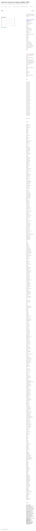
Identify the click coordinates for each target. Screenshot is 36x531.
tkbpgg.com (27, 396)
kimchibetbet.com (28, 250)
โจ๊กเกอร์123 (27, 499)
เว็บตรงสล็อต (27, 490)
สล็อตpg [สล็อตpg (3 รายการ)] (31, 520)
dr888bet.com (28, 200)
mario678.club (28, 275)
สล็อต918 (27, 469)
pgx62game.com (28, 318)
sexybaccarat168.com (29, 358)
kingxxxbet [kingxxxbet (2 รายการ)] (31, 508)
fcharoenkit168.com (29, 210)
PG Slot (27, 299)
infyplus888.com (28, 237)
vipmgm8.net (28, 419)
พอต (26, 450)
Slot (26, 367)
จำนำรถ (27, 436)
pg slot (27, 65)
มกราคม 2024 (28, 114)
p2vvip (27, 295)
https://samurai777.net (29, 44)
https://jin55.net (28, 24)
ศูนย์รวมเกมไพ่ (28, 456)
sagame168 (27, 346)
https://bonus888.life (29, 29)
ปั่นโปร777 (27, 448)
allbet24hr (27, 151)
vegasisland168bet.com (29, 416)
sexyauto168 (28, 357)
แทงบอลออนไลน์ (28, 498)
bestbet (27, 171)
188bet (27, 130)
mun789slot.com (28, 285)
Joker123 (27, 245)
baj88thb (27, 167)
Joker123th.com (28, 248)
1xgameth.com (28, 135)
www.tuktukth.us (28, 426)
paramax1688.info (28, 297)
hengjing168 (27, 231)
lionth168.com (28, 258)
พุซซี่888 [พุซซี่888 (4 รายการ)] (30, 516)
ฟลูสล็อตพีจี (27, 452)
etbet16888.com (28, 207)
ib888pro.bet (28, 236)
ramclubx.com (28, 332)
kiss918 (27, 40)
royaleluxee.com (28, 341)
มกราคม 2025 (28, 100)
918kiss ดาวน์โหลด (28, 140)
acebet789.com (28, 148)
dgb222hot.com (28, 196)
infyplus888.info (28, 238)
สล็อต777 (27, 466)
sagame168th (28, 347)
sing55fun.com (28, 362)
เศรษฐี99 (27, 496)
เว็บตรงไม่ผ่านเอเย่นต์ (29, 491)
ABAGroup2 (27, 146)
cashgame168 (28, 188)
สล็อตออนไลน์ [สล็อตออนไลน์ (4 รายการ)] (28, 520)
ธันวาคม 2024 (28, 101)
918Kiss (27, 139)
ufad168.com (28, 402)
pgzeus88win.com (28, 319)
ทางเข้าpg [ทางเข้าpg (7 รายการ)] (28, 515)
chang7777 (27, 191)
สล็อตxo (27, 473)
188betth (27, 131)
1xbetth (27, 38)
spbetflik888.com (28, 376)
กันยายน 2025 (28, 91)
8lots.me (27, 138)
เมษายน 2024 (28, 110)
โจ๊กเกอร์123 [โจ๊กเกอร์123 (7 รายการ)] (28, 523)
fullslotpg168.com (28, 220)
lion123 (27, 257)
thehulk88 (27, 391)
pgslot (27, 48)
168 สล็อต (27, 126)
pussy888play (28, 330)
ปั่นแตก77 (27, 447)
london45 (27, 262)
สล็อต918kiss (28, 470)
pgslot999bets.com (28, 316)
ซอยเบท (27, 437)
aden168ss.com (28, 149)
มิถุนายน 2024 (28, 108)
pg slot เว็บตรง (28, 300)
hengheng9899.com (28, 230)
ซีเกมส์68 (27, 438)
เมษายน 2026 (28, 84)
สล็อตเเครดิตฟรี (28, 480)
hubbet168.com (28, 235)
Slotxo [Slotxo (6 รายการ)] (27, 514)
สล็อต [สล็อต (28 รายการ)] (27, 518)
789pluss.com (28, 137)
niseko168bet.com (28, 288)
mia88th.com (28, 278)
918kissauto (27, 141)
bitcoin (27, 179)
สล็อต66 (27, 463)
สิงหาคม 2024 (28, 106)
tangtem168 (27, 387)
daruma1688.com (28, 195)
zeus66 (27, 430)
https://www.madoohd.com (30, 57)
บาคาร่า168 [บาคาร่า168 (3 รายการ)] (27, 516)
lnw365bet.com (28, 261)
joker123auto (28, 246)
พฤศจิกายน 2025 (28, 89)
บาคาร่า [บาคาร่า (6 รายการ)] (31, 515)
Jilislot (27, 241)
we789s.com (27, 422)
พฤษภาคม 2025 (28, 96)
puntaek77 (27, 327)
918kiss (27, 56)
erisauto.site (27, 206)
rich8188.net (27, 338)
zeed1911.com (28, 429)
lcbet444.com (28, 256)
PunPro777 (27, 325)
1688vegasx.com (28, 127)
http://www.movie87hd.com (30, 60)
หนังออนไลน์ (27, 483)
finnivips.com (28, 211)
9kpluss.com (28, 144)
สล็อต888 (27, 30)
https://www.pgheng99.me (29, 67)
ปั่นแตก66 (27, 446)
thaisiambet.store (28, 389)
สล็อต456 (27, 462)
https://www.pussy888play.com (30, 61)
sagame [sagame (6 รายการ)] (27, 513)
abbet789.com (28, 147)
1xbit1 (27, 134)
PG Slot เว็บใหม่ (28, 301)
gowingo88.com (28, 228)
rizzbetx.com (28, 339)
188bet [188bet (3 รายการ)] (27, 504)
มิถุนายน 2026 (28, 81)
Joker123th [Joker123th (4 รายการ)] (28, 508)
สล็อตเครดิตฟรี (28, 477)
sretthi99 (27, 378)
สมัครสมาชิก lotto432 (29, 457)
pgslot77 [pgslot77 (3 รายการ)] (27, 512)
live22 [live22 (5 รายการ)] (34, 508)
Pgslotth (27, 317)
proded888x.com (28, 320)
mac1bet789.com (28, 271)
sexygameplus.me (28, 359)
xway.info (27, 428)
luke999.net (27, 269)
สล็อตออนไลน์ (28, 476)
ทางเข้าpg (27, 440)
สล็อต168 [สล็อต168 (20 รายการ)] (28, 519)
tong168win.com (28, 398)
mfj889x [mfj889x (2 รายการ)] (29, 509)
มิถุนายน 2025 (28, 95)
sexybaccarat (28, 64)
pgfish (27, 305)
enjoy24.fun (27, 205)
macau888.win (28, 272)
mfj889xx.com (28, 277)
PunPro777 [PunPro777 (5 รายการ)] (28, 512)
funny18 (27, 39)
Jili (26, 240)
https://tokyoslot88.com (29, 45)
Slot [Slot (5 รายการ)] (33, 513)
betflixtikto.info (28, 175)
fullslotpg (27, 219)
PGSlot (27, 310)
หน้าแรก (2, 6)
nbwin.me (27, 287)
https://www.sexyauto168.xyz (30, 34)
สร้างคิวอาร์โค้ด (28, 459)
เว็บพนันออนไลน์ (28, 493)
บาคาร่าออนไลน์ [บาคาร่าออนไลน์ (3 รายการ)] (31, 516)
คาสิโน (27, 432)
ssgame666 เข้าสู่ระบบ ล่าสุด (30, 381)
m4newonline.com (28, 270)
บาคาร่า (27, 441)
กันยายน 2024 (28, 105)
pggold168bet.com (28, 306)
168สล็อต (27, 129)
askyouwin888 (28, 160)
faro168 (27, 74)
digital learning (28, 197)
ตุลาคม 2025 (27, 90)
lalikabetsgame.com (29, 255)
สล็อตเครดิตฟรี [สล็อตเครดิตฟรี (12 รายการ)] (29, 521)
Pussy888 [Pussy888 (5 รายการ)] (31, 512)
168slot (27, 128)
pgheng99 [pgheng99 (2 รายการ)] (31, 510)
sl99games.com (28, 366)
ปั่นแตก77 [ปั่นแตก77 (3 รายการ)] (27, 516)
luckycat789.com (28, 267)
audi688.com (28, 161)
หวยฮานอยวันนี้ (28, 486)
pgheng (27, 308)
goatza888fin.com (28, 225)
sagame (27, 58)
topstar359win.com (28, 399)
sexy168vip (27, 356)
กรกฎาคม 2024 (28, 107)
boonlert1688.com (28, 185)
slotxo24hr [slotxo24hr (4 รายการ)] (30, 514)
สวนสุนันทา (27, 482)
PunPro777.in (28, 326)
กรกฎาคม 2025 (28, 94)
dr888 (27, 199)
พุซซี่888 (27, 451)
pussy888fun (28, 329)
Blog (6, 6)
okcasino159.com (28, 291)
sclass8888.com (28, 351)
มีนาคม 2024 (28, 111)
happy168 (27, 229)
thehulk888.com (28, 392)
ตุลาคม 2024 (27, 104)
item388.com (28, 239)
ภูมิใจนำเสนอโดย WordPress (4, 529)
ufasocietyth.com (28, 409)
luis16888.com (28, 268)
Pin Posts (31, 6)
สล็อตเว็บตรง (27, 27)
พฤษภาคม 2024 (28, 109)
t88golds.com (28, 386)
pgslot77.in (27, 312)
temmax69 (27, 388)
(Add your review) (3, 27)
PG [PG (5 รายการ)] (31, 509)
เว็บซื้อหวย (27, 489)
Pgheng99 (27, 309)
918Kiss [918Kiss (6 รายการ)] (29, 504)
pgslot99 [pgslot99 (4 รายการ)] (30, 512)
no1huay (27, 289)
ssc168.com (27, 379)
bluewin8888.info (28, 180)
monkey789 (27, 280)
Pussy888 (27, 328)
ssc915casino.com (28, 380)
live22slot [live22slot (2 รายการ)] (27, 509)
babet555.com (28, 165)
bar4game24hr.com (28, 168)
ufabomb (27, 401)
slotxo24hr (27, 35)
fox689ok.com (28, 216)
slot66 (27, 26)
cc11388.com (28, 190)
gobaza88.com (28, 226)
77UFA (27, 136)
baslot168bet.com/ (28, 170)
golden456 (27, 227)
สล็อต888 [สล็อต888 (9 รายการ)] (28, 520)
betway (27, 177)
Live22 (27, 259)
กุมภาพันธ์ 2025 (28, 99)
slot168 (27, 371)
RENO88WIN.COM (28, 336)
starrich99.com (28, 382)
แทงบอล (27, 497)
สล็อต (27, 460)
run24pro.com (28, 342)
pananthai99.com (28, 296)
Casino (27, 189)
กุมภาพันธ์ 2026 (28, 86)
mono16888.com (28, 282)
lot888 (27, 265)
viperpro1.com (28, 418)
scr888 (27, 352)
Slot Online (27, 368)
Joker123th (27, 247)
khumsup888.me (28, 249)
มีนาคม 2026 (28, 85)
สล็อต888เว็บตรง (28, 468)
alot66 (27, 155)
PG (26, 298)
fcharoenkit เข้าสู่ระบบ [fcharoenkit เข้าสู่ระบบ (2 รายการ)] (28, 506)
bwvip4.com (27, 186)
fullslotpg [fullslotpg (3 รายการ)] (32, 506)
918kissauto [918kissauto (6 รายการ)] (28, 505)
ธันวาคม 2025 (28, 88)
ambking (27, 156)
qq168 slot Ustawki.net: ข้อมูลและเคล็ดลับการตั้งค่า (15, 2)
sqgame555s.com (28, 377)
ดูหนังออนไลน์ (28, 71)
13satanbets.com (28, 125)
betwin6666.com (28, 178)
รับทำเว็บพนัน (28, 453)
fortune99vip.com (28, 215)
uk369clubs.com (28, 412)
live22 (27, 69)
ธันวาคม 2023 (28, 115)
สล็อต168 (27, 461)
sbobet (27, 349)
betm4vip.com (28, 176)
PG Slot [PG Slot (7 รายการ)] (31, 511)
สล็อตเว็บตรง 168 (28, 479)
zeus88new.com (28, 431)
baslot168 (27, 169)
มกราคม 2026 (28, 87)
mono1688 (27, 281)
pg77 (26, 302)
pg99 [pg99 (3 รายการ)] (32, 509)
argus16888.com (28, 157)
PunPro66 (27, 322)
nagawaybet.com (28, 286)
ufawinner (27, 410)
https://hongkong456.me (29, 75)
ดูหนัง (27, 70)
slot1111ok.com (28, 369)
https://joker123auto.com (29, 59)
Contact (10, 6)
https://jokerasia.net (29, 47)
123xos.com (27, 124)
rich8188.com (28, 337)
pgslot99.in (27, 315)
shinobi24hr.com (28, 361)
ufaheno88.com (28, 406)
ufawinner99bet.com (29, 411)
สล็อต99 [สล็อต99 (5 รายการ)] (33, 518)
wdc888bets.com (28, 421)
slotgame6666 (28, 372)
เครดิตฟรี (27, 488)
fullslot (27, 68)
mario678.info (28, 276)
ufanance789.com (28, 408)
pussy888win (28, 331)
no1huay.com (28, 290)
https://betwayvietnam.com (30, 46)
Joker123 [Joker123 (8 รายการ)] (28, 507)
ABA (26, 145)
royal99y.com (28, 340)
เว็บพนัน (27, 492)
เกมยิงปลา (27, 487)
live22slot (27, 260)
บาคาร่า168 (27, 442)
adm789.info (28, 150)
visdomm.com (28, 420)
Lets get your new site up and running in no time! (20, 6)
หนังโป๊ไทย (27, 37)
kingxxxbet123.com (28, 251)
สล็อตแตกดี (27, 481)
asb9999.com (28, 158)
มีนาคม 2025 (28, 98)
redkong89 (27, 335)
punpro (27, 321)
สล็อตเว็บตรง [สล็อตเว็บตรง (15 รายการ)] (29, 523)
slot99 (27, 25)
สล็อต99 (27, 471)
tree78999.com (28, 400)
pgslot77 (27, 311)
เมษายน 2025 (28, 97)
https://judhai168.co (29, 28)
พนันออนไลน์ (28, 449)
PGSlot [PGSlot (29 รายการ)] (28, 511)
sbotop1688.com (28, 350)
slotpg (27, 36)
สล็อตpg (27, 472)
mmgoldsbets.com (28, 279)
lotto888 (27, 266)
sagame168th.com (28, 348)
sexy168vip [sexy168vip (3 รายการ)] (30, 513)
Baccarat (27, 166)
